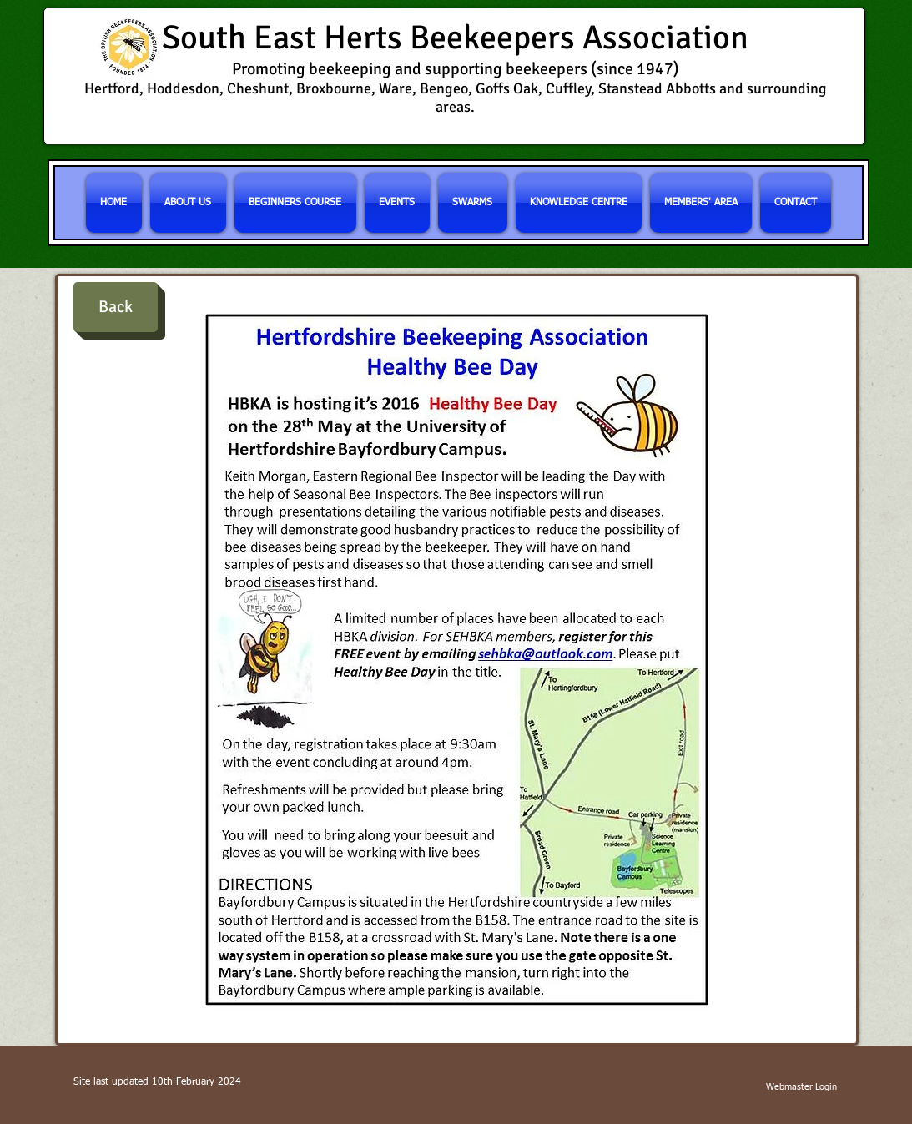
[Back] (115, 307)
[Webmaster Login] (801, 1087)
